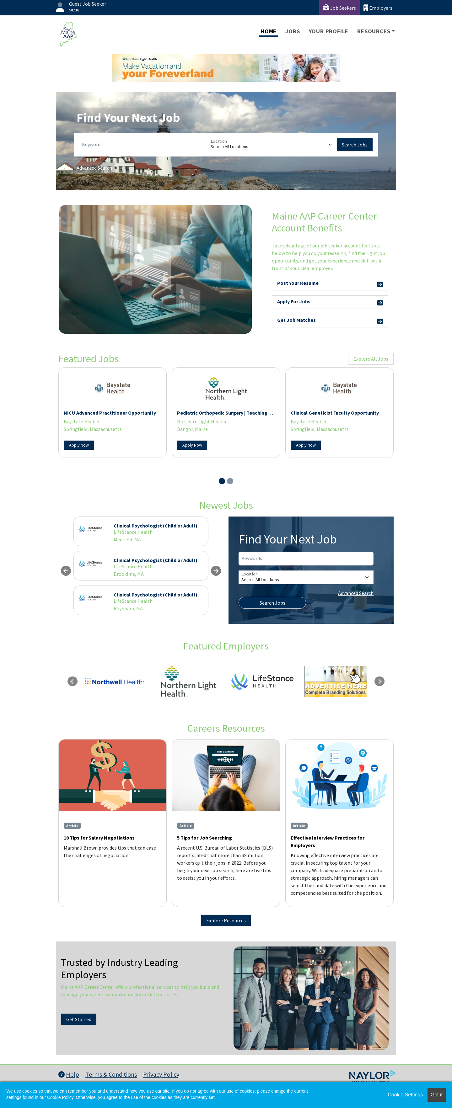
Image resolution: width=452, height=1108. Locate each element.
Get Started (78, 1019)
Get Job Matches (330, 321)
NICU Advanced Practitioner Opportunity (110, 413)
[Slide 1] (222, 481)
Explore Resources (226, 920)
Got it (437, 1094)
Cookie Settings (405, 1094)
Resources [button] (373, 31)
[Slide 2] (230, 481)
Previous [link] (72, 681)
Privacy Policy (161, 1074)
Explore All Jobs (370, 359)
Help (68, 1074)
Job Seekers (339, 8)
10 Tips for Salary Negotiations (99, 838)
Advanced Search (94, 168)
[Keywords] (143, 144)
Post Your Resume (330, 284)
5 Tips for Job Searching (204, 838)
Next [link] (379, 681)
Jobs (292, 31)
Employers (377, 8)
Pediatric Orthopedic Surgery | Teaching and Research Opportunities (254, 413)
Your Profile (329, 31)
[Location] (272, 144)
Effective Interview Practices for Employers (327, 841)
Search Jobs (355, 144)
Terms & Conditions (111, 1074)
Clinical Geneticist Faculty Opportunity (335, 413)
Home (269, 31)
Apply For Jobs (330, 302)
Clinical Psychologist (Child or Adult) (155, 525)
